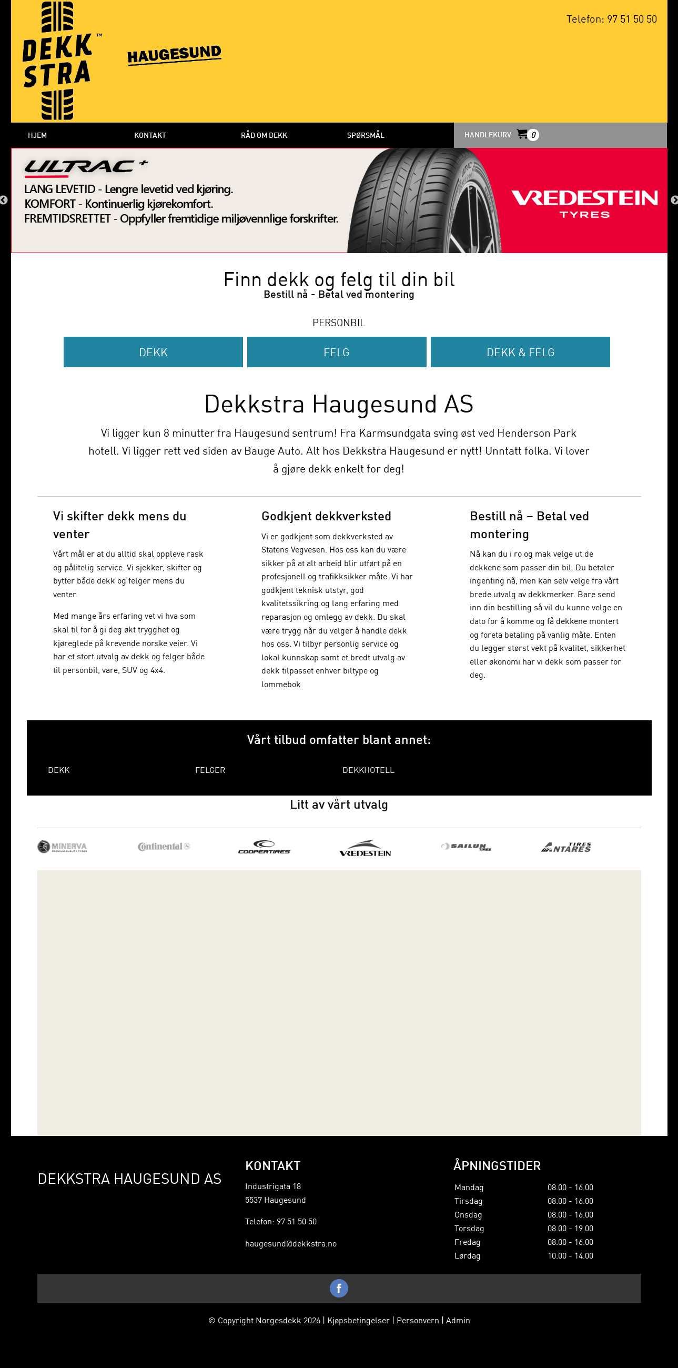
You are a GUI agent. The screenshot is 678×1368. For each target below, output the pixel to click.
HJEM (37, 134)
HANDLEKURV (501, 134)
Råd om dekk (264, 134)
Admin (458, 1319)
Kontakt (150, 134)
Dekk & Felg (521, 351)
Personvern (418, 1319)
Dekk (153, 351)
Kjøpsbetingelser (358, 1319)
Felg (336, 351)
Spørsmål (365, 134)
